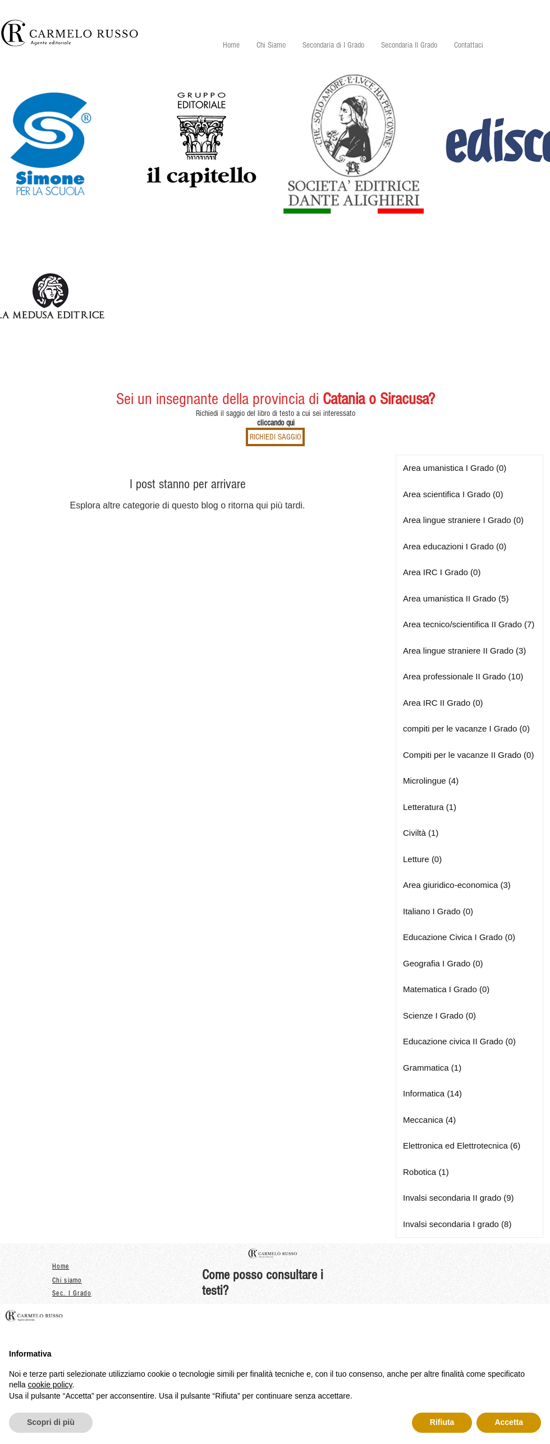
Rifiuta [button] (442, 1422)
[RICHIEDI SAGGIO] (275, 437)
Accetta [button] (508, 1422)
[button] (333, 45)
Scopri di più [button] (51, 1422)
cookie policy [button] (49, 1384)
